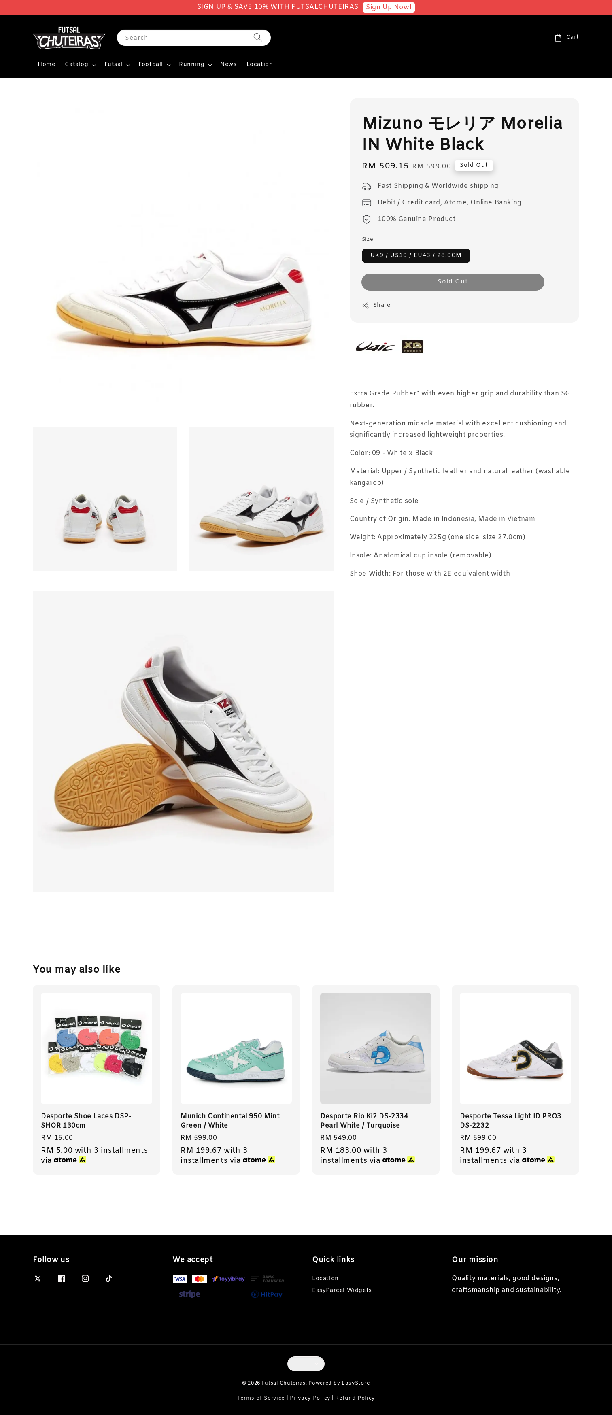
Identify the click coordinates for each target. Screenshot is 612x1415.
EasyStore (356, 1383)
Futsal (113, 64)
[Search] (258, 37)
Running (191, 64)
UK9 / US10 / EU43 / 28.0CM (416, 255)
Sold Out (453, 282)
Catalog (76, 64)
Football (150, 64)
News (228, 64)
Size (368, 239)
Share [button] (376, 305)
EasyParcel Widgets (342, 1290)
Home (46, 64)
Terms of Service (261, 1398)
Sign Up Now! (389, 7)
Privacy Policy (310, 1398)
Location (259, 64)
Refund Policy (355, 1398)
